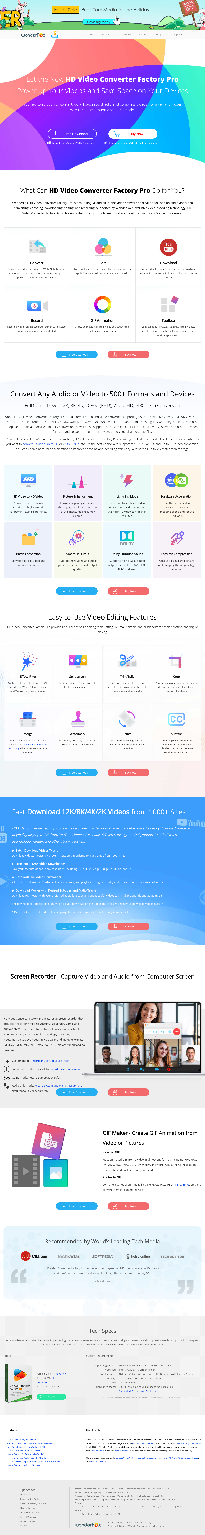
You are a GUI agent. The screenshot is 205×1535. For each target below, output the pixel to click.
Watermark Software (127, 1495)
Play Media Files (27, 1508)
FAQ (119, 1514)
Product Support (143, 1506)
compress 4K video (189, 1457)
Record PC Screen (28, 1516)
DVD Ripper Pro (117, 1499)
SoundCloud (21, 841)
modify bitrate (121, 1450)
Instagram (124, 834)
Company (119, 1522)
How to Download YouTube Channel (23, 1450)
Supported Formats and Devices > (137, 1391)
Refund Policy (94, 1514)
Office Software (159, 1495)
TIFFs (178, 1184)
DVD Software (92, 1495)
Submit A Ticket (98, 1506)
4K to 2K (52, 444)
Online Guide (110, 1492)
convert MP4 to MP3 (170, 1457)
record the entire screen (64, 1069)
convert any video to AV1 (189, 1443)
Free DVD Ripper (100, 1499)
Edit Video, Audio (27, 1521)
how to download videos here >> (143, 904)
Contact (129, 1522)
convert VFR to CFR (124, 1457)
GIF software (144, 1495)
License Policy (108, 1514)
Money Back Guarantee (163, 1506)
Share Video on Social (30, 1512)
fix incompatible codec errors (147, 1457)
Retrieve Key (113, 1506)
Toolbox (23, 1525)
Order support (127, 1506)
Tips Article (123, 1492)
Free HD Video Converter (158, 1499)
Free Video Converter (135, 1499)
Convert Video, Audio (29, 1499)
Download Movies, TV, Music (33, 1503)
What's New (59, 1373)
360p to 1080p (97, 1450)
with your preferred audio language (61, 895)
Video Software (108, 1495)
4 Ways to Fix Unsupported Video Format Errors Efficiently (33, 1461)
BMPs (185, 1184)
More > (154, 143)
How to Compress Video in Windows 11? (25, 1465)
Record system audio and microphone (58, 1085)
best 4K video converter (143, 1443)
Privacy (147, 1522)
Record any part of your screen (50, 1061)
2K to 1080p (71, 444)
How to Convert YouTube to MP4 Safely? (25, 1454)
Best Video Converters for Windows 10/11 (26, 1447)
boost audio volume (99, 1461)
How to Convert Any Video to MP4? (22, 1439)
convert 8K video (34, 444)
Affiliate (138, 1522)
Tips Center (25, 1494)
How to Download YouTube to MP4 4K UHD (26, 1457)
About (110, 1522)
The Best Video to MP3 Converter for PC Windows (29, 1443)
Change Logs (96, 1492)
